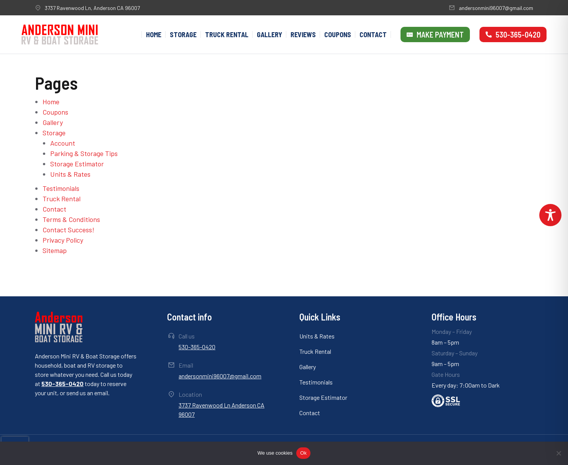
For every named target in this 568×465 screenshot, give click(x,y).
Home (51, 101)
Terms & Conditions (71, 219)
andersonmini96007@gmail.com (496, 8)
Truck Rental (61, 198)
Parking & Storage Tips (84, 153)
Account (62, 143)
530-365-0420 (513, 34)
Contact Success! (68, 229)
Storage (54, 132)
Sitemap (55, 250)
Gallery (53, 122)
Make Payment (435, 34)
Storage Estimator (77, 163)
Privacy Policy (63, 240)
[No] (558, 453)
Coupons (55, 112)
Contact (54, 209)
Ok (303, 453)
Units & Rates (70, 174)
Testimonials (61, 188)
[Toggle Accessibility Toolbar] (550, 215)
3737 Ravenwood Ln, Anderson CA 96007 (92, 8)
